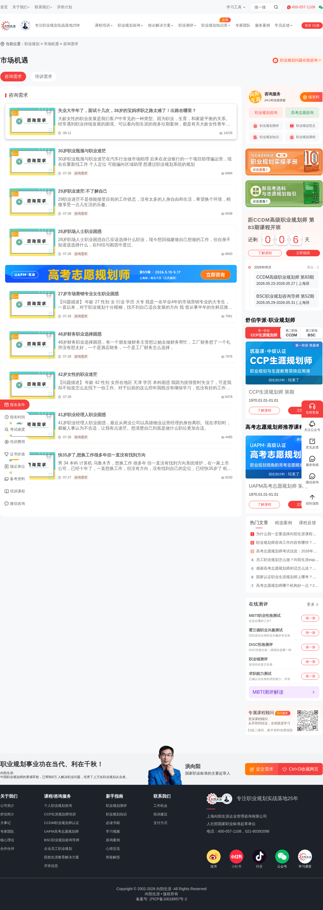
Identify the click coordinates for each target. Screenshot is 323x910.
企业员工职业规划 (58, 849)
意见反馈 (312, 443)
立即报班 (303, 253)
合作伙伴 (7, 849)
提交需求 (261, 769)
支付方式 (160, 823)
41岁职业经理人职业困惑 (82, 414)
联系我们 (43, 7)
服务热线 (312, 460)
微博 (214, 859)
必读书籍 (113, 823)
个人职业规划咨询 (58, 806)
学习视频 (113, 831)
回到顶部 (312, 499)
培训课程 (14, 491)
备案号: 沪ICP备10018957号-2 (161, 899)
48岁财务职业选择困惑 (80, 334)
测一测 (310, 618)
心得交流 (113, 849)
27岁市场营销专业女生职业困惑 (88, 294)
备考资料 (14, 479)
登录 (308, 25)
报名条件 (14, 404)
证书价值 (14, 454)
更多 (311, 604)
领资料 (311, 97)
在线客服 (312, 408)
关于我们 (21, 7)
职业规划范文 (302, 126)
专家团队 (242, 25)
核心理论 (7, 840)
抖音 (259, 859)
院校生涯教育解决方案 (61, 857)
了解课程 (265, 253)
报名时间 (14, 417)
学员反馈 (284, 25)
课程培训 (104, 25)
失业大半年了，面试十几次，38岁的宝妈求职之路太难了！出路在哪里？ (127, 110)
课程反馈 (307, 522)
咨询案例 (113, 840)
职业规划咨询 (130, 25)
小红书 (236, 859)
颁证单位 (14, 466)
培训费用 (14, 442)
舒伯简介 (7, 814)
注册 (316, 25)
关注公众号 (312, 425)
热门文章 (259, 522)
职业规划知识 (266, 137)
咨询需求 (70, 44)
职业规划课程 (302, 137)
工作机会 (160, 806)
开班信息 (51, 866)
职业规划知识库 (216, 25)
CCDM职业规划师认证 (61, 823)
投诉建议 (160, 814)
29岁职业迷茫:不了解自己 (82, 191)
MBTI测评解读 (268, 692)
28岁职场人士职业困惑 (80, 231)
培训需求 (43, 76)
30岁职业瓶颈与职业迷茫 (82, 151)
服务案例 (262, 25)
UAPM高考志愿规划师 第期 (278, 486)
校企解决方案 (161, 25)
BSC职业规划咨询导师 (61, 840)
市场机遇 (51, 44)
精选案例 (283, 522)
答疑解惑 (113, 857)
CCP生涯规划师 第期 (271, 392)
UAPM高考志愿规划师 (61, 831)
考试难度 (14, 429)
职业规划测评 (266, 126)
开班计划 (64, 7)
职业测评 (187, 25)
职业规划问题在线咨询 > (300, 60)
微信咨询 (14, 503)
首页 (4, 7)
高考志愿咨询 (302, 112)
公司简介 (7, 806)
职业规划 (32, 44)
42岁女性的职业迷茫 (77, 374)
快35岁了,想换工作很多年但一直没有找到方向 (102, 455)
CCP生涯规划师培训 (60, 814)
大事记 (5, 823)
